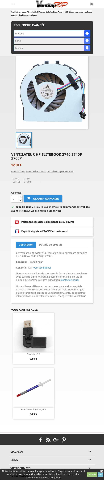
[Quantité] (15, 198)
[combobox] (52, 33)
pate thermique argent (33, 409)
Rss (48, 440)
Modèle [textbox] (19, 48)
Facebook (40, 440)
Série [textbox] (18, 40)
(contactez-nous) (69, 279)
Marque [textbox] (19, 33)
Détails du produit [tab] (50, 244)
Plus (100, 474)
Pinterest (63, 440)
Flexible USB (33, 354)
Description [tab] (26, 244)
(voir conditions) (42, 267)
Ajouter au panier (43, 199)
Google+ (56, 440)
